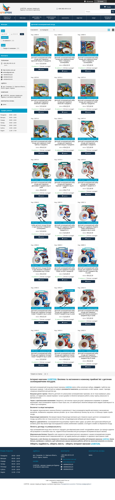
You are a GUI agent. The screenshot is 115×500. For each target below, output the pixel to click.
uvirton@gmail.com (8, 72)
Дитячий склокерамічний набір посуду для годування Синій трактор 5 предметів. (62, 102)
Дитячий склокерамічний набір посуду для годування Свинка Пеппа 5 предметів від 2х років (105, 231)
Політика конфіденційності (83, 402)
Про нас (23, 18)
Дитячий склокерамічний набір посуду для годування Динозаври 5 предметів (40, 144)
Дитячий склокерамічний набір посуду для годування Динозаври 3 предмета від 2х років (62, 145)
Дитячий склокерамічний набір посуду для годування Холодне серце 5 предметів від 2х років (62, 273)
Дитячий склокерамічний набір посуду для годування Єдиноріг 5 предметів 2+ (105, 144)
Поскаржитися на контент (68, 402)
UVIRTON (52, 297)
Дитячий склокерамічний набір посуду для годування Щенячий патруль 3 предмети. (105, 103)
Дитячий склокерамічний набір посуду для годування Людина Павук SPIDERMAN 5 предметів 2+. (62, 188)
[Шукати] (113, 11)
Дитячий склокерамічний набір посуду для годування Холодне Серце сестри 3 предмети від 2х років (62, 231)
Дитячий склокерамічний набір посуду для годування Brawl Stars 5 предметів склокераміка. (83, 60)
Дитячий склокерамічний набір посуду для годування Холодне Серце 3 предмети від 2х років (83, 231)
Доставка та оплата (36, 17)
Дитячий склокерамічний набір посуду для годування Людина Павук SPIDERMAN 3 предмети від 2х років (83, 188)
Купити (41, 71)
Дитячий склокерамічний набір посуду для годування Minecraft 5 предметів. (105, 59)
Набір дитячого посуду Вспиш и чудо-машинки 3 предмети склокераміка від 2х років (105, 188)
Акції (93, 18)
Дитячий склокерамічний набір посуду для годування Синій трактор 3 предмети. (83, 102)
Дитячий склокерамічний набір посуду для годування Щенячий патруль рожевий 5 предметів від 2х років (40, 273)
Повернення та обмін (51, 17)
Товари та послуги (7, 17)
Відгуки (79, 18)
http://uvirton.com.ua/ (9, 70)
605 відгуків (90, 1)
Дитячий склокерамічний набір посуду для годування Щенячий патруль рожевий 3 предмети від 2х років (105, 273)
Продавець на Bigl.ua (57, 400)
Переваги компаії (107, 17)
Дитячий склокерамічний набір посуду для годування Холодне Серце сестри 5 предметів (40, 231)
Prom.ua (67, 398)
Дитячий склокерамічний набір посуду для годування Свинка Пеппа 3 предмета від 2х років (83, 273)
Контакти (65, 18)
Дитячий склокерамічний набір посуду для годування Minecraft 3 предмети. (40, 102)
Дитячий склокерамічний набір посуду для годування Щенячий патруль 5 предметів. (40, 60)
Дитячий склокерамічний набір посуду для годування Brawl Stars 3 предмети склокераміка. (62, 60)
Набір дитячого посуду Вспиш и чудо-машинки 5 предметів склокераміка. (40, 187)
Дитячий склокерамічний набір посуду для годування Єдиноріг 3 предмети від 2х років (83, 145)
